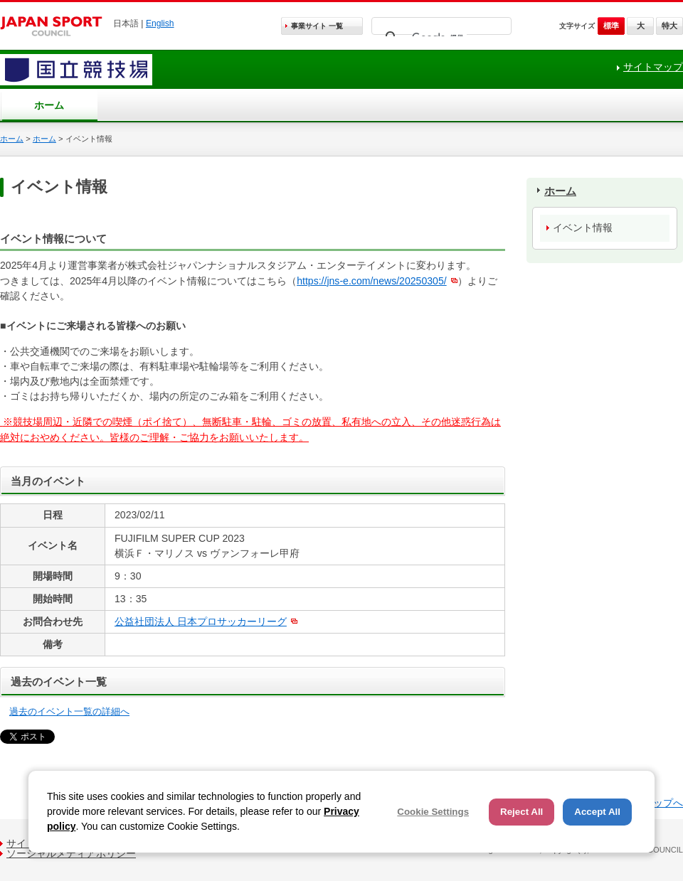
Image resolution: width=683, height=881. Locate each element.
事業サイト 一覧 (317, 26)
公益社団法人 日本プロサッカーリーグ (201, 621)
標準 (611, 25)
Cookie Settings (433, 811)
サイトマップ (653, 67)
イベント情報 (583, 227)
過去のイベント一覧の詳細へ (69, 711)
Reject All (521, 811)
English (160, 23)
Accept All (597, 811)
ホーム (49, 105)
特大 (669, 25)
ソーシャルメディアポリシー (71, 853)
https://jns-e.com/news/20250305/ (372, 281)
